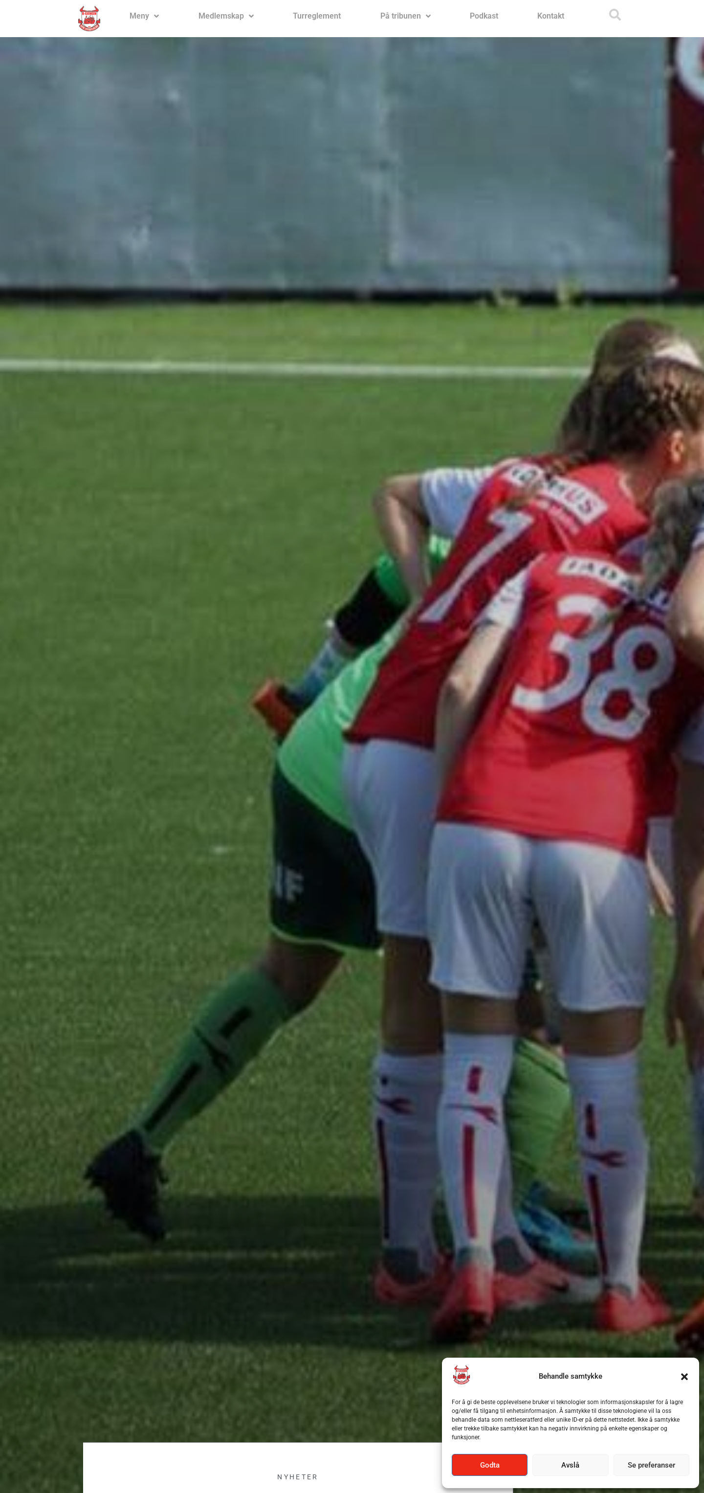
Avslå (570, 1465)
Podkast (484, 16)
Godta (490, 1465)
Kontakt (550, 16)
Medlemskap (226, 16)
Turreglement (317, 16)
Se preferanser (651, 1465)
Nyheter (297, 1482)
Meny (144, 16)
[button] (684, 1377)
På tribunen (405, 16)
